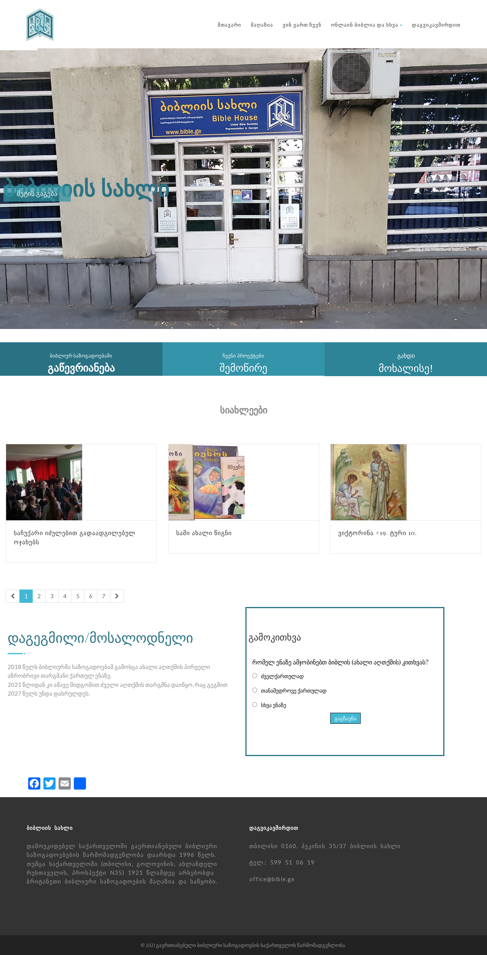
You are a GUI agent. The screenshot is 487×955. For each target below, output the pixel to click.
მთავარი (229, 25)
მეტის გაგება (37, 193)
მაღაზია (262, 25)
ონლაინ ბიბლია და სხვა (367, 25)
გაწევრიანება (81, 368)
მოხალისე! (406, 368)
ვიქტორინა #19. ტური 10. (377, 533)
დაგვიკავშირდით (436, 25)
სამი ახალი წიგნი (204, 533)
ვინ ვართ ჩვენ (302, 25)
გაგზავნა (345, 718)
